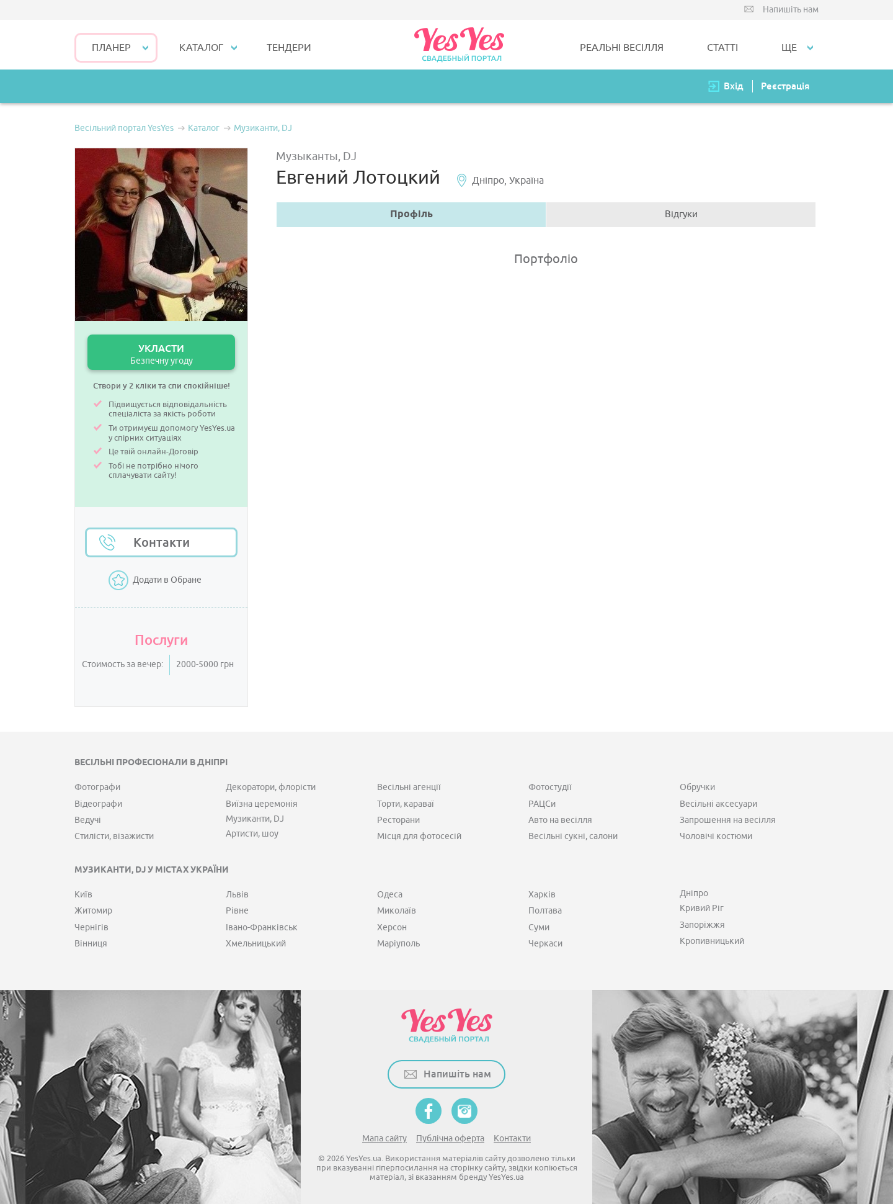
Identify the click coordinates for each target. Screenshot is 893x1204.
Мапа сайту (384, 1138)
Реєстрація (785, 86)
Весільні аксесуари (718, 804)
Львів (237, 894)
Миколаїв (396, 910)
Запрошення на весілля (728, 820)
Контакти (161, 542)
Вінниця (90, 943)
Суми (538, 927)
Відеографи (98, 804)
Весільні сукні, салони (573, 836)
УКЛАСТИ (161, 354)
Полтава (545, 910)
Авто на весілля (560, 820)
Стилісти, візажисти (114, 836)
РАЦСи (542, 804)
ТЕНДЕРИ (289, 48)
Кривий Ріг (702, 908)
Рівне (237, 910)
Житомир (93, 910)
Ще (789, 48)
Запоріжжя (702, 925)
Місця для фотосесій (419, 836)
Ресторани (398, 820)
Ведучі (87, 820)
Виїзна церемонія (262, 804)
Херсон (392, 927)
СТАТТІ (722, 48)
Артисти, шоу (252, 834)
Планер (111, 48)
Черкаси (545, 943)
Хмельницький (256, 943)
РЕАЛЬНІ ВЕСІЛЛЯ (622, 48)
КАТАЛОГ (201, 48)
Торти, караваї (405, 804)
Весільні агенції (409, 787)
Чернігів (91, 927)
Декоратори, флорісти (271, 787)
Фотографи (97, 787)
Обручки (697, 787)
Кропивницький (712, 941)
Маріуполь (398, 943)
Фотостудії (550, 787)
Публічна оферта (450, 1138)
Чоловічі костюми (716, 836)
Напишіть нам (791, 9)
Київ (83, 894)
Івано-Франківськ (262, 927)
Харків (542, 894)
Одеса (389, 894)
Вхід (734, 86)
